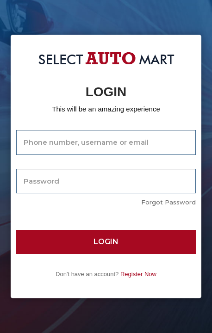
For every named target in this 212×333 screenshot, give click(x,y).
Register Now (138, 274)
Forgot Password (168, 202)
